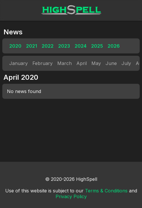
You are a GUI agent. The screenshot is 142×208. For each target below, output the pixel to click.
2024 (80, 46)
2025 (97, 46)
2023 (64, 46)
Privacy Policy (71, 196)
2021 (31, 46)
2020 (15, 46)
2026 (114, 46)
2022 (48, 46)
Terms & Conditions (106, 191)
